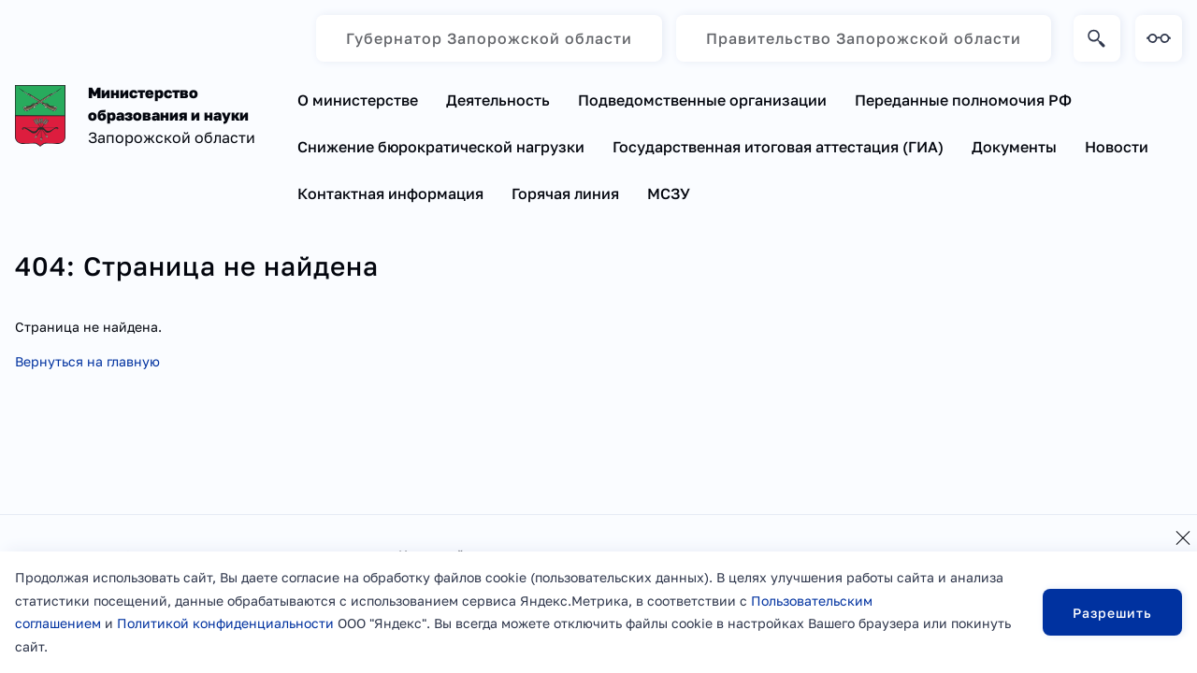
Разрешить (1112, 613)
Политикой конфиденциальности (225, 623)
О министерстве (357, 100)
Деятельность (498, 100)
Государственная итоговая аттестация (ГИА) (778, 146)
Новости (1116, 146)
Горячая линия (565, 193)
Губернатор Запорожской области (489, 38)
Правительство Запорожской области (863, 38)
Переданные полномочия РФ (963, 100)
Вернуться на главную (87, 361)
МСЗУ (668, 193)
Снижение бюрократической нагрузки (440, 146)
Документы (1014, 146)
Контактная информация (390, 193)
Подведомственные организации (702, 100)
